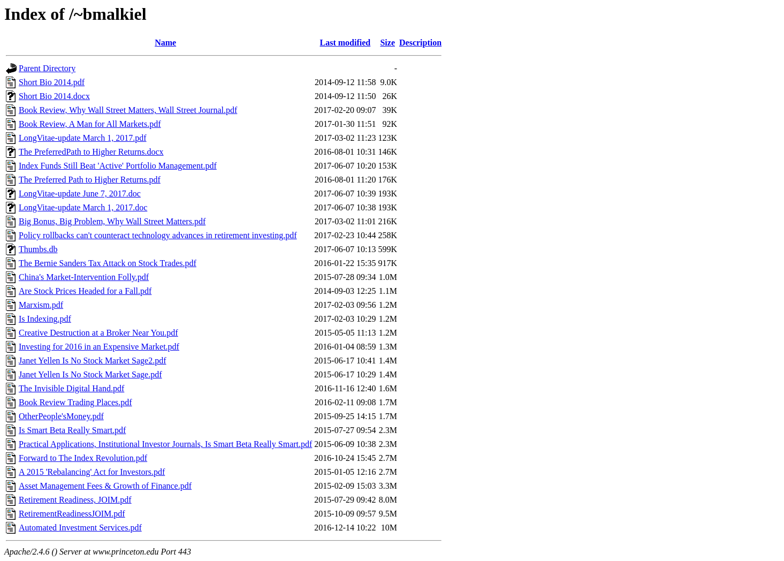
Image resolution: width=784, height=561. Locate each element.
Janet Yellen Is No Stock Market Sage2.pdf (92, 360)
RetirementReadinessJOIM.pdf (72, 513)
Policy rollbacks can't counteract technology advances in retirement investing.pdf (158, 235)
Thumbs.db (38, 249)
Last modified (345, 42)
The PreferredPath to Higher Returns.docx (91, 151)
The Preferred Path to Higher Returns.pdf (90, 179)
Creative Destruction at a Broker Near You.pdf (98, 332)
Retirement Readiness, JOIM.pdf (75, 499)
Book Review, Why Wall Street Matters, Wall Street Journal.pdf (128, 110)
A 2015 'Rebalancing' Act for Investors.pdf (92, 471)
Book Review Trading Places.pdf (75, 402)
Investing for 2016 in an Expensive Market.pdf (99, 346)
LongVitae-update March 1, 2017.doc (83, 207)
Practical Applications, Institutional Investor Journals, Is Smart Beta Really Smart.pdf (165, 444)
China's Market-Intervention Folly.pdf (84, 277)
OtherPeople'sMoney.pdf (61, 416)
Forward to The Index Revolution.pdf (83, 458)
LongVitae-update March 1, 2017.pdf (83, 137)
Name (165, 42)
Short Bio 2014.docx (54, 96)
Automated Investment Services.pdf (80, 527)
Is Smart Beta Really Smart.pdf (72, 430)
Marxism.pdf (41, 304)
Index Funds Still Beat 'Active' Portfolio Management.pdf (118, 165)
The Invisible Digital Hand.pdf (71, 388)
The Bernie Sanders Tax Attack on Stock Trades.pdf (107, 263)
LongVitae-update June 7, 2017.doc (80, 193)
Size (387, 42)
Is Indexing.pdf (45, 318)
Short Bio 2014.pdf (52, 82)
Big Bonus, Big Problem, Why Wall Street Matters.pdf (112, 221)
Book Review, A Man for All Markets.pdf (90, 123)
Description (420, 42)
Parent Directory (47, 68)
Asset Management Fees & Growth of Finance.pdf (105, 485)
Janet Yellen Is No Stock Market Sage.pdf (90, 374)
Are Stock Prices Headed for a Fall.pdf (85, 290)
